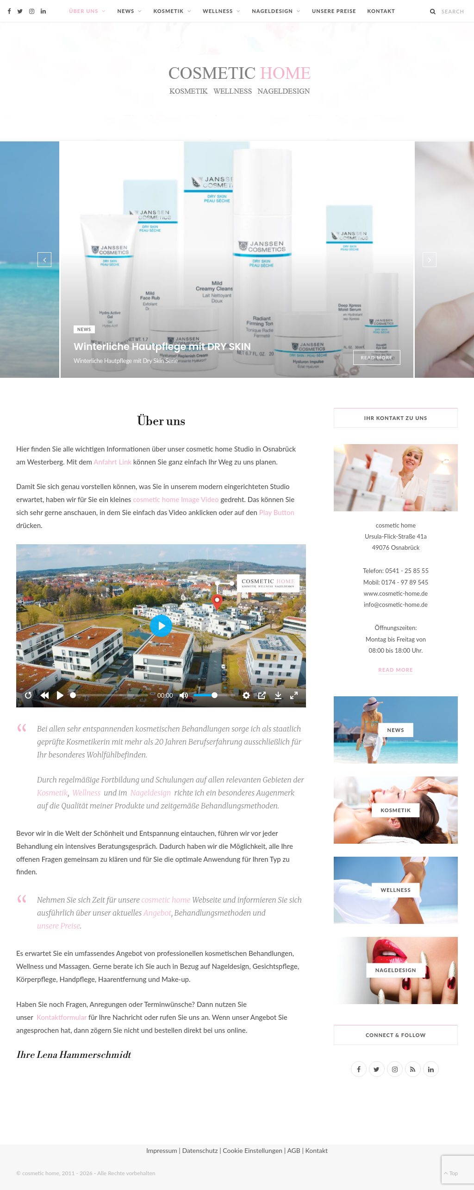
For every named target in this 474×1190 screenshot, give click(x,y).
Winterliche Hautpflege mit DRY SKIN (162, 346)
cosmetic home (166, 899)
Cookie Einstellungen (252, 1150)
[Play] (60, 695)
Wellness (218, 11)
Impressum (161, 1150)
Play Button (276, 512)
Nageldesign (272, 11)
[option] (237, 259)
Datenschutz (200, 1150)
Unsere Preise (334, 11)
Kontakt (381, 11)
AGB (293, 1150)
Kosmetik (168, 11)
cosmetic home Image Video (175, 499)
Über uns (83, 11)
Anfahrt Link (112, 462)
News (125, 11)
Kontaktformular (62, 1017)
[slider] (109, 695)
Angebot (157, 912)
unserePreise (58, 925)
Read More (377, 357)
